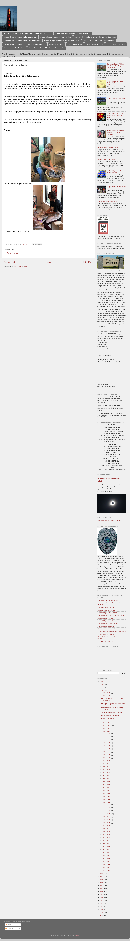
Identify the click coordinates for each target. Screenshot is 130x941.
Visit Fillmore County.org (106, 641)
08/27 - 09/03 (106, 769)
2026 (102, 681)
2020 (102, 880)
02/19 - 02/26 (106, 849)
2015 (102, 894)
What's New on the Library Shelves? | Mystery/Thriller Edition (116, 83)
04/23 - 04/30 (106, 823)
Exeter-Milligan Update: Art (110, 715)
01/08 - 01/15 (106, 867)
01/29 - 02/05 (106, 858)
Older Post (87, 262)
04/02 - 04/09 (106, 831)
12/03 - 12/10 (106, 728)
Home (6, 33)
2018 (102, 885)
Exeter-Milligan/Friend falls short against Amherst (116, 99)
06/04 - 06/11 (106, 805)
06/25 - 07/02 (106, 796)
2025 (102, 684)
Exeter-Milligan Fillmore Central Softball (111, 615)
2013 (102, 900)
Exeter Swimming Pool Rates (107, 201)
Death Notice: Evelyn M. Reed (108, 147)
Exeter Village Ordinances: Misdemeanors (99, 41)
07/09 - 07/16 (106, 790)
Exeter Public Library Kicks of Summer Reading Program (116, 132)
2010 (102, 909)
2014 (102, 897)
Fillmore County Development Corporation (112, 631)
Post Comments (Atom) (21, 266)
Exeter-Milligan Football (105, 618)
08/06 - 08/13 (106, 778)
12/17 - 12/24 (106, 722)
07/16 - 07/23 (106, 787)
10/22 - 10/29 (106, 746)
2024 (102, 687)
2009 (102, 912)
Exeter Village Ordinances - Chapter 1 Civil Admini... (32, 33)
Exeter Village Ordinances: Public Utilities (55, 37)
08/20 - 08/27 (106, 772)
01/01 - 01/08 (106, 870)
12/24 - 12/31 (106, 695)
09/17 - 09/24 (106, 760)
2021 (102, 877)
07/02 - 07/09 (106, 793)
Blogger (77, 935)
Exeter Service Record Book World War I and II (46, 48)
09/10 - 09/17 (106, 763)
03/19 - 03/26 (106, 837)
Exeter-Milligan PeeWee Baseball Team (115, 172)
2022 (102, 874)
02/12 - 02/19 (106, 852)
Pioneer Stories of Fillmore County (109, 520)
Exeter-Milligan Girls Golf (106, 621)
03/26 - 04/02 (106, 834)
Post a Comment (12, 253)
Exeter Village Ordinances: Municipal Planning (72, 33)
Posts (8, 925)
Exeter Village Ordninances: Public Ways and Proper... (95, 37)
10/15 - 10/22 (106, 749)
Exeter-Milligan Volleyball (106, 626)
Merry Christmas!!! (107, 718)
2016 (102, 891)
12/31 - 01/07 (106, 693)
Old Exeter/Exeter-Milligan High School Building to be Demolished (115, 65)
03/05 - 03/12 (106, 843)
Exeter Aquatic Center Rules (14, 48)
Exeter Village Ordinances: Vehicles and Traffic (61, 41)
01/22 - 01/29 (106, 861)
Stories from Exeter (56, 44)
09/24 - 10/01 (106, 758)
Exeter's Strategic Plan (94, 44)
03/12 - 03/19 (106, 840)
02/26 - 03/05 (106, 846)
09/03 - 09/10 (106, 766)
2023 (102, 690)
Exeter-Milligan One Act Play (107, 623)
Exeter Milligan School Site (107, 610)
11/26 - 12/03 (106, 731)
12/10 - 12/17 (106, 725)
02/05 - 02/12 (106, 855)
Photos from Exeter (75, 44)
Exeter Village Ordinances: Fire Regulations (20, 37)
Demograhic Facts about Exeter (108, 629)
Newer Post (9, 262)
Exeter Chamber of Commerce (108, 600)
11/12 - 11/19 (106, 737)
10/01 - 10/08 (106, 755)
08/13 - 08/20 (106, 775)
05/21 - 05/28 (106, 811)
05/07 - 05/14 (106, 817)
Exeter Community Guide (116, 44)
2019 (102, 882)
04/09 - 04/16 (106, 828)
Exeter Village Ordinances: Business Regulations (22, 41)
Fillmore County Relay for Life (107, 634)
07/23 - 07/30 (106, 784)
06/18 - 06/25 (106, 799)
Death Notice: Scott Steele (106, 159)
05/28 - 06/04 (106, 808)
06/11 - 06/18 (106, 802)
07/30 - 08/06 (106, 781)
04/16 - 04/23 (106, 825)
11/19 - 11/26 (106, 734)
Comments (9, 928)
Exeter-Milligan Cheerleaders (107, 613)
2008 (102, 915)
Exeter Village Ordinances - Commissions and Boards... (24, 44)
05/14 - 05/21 (106, 814)
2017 (102, 888)
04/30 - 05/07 (106, 820)
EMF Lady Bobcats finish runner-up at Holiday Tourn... (113, 704)
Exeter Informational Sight (106, 607)
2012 (102, 903)
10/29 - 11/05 (106, 743)
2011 (102, 906)
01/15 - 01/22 (106, 864)
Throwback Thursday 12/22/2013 (112, 712)
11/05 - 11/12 (106, 740)
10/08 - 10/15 (106, 752)
